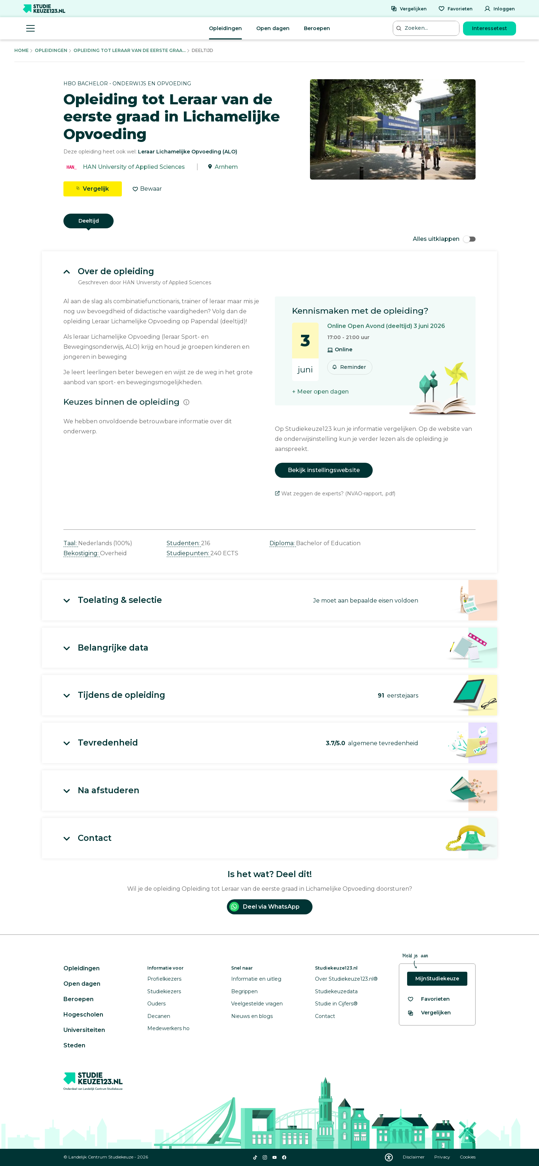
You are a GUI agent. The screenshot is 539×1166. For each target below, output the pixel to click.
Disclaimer (414, 1157)
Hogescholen (83, 1014)
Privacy (442, 1157)
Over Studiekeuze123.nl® (346, 979)
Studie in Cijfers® (336, 1003)
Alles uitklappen (444, 238)
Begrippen (244, 991)
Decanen (158, 1016)
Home (21, 50)
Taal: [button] (70, 543)
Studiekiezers (164, 991)
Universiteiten (84, 1030)
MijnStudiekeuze (437, 978)
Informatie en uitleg (256, 979)
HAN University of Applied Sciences (134, 166)
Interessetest (489, 28)
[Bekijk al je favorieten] (428, 999)
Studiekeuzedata (336, 991)
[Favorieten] (455, 8)
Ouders (156, 1003)
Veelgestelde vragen (257, 1003)
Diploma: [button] (283, 543)
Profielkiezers (164, 979)
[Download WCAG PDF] (389, 1157)
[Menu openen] (30, 28)
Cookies (468, 1157)
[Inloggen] (499, 8)
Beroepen (317, 28)
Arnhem (226, 166)
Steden (74, 1045)
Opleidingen (225, 28)
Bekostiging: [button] (81, 553)
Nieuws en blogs (252, 1016)
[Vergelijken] (408, 8)
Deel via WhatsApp (264, 907)
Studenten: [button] (184, 543)
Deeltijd (88, 221)
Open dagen (273, 28)
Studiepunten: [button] (188, 553)
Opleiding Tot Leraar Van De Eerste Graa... (129, 50)
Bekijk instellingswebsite (324, 470)
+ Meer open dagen (320, 391)
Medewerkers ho (168, 1028)
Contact (325, 1016)
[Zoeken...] (427, 28)
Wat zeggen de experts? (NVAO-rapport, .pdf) (335, 493)
